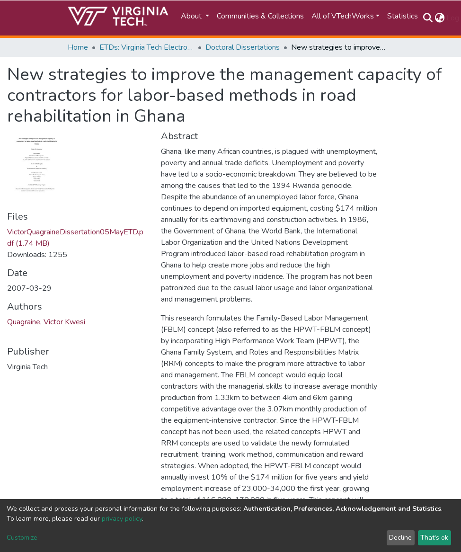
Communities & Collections (260, 16)
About (192, 16)
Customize (22, 537)
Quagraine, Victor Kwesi (46, 322)
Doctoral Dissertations (242, 47)
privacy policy (122, 518)
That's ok (434, 537)
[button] (439, 18)
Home (78, 47)
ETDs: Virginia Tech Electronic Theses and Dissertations (146, 47)
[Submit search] (428, 18)
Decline (400, 537)
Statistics (402, 16)
